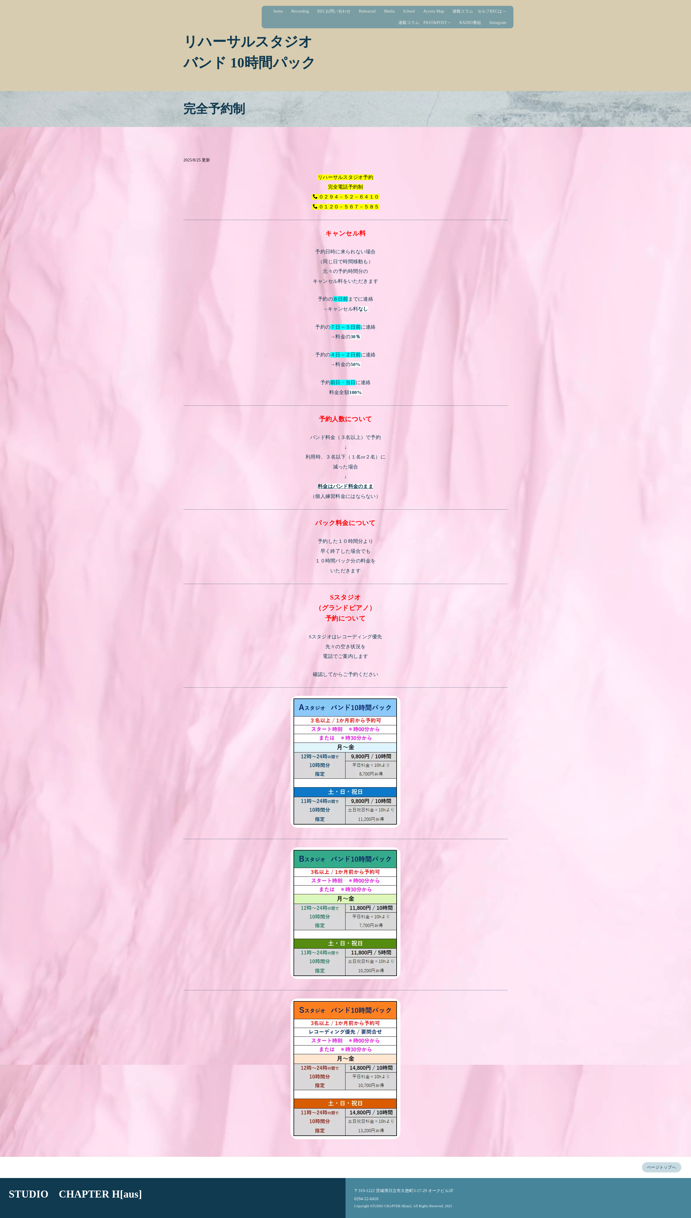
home (282, 11)
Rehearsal (371, 11)
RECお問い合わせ (338, 11)
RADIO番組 (474, 22)
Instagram (502, 22)
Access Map (437, 11)
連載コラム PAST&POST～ (428, 22)
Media (393, 11)
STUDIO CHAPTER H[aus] (75, 1194)
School (413, 11)
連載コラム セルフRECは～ (483, 11)
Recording (304, 11)
